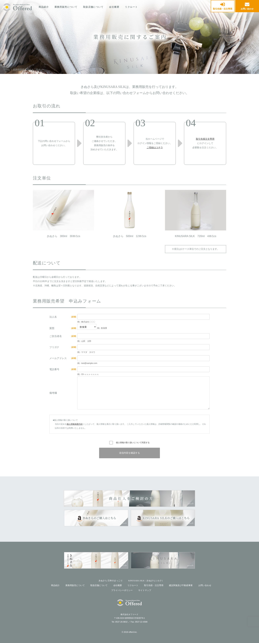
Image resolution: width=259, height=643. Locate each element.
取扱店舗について (93, 7)
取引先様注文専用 (205, 139)
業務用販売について (66, 7)
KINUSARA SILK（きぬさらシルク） (146, 580)
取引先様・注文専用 (222, 6)
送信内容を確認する (129, 452)
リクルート (131, 7)
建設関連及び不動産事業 (181, 585)
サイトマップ (144, 590)
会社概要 (114, 7)
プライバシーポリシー (122, 590)
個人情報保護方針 (75, 424)
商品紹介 (44, 7)
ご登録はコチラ (155, 147)
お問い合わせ (247, 6)
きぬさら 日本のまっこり (110, 580)
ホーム (6, 69)
